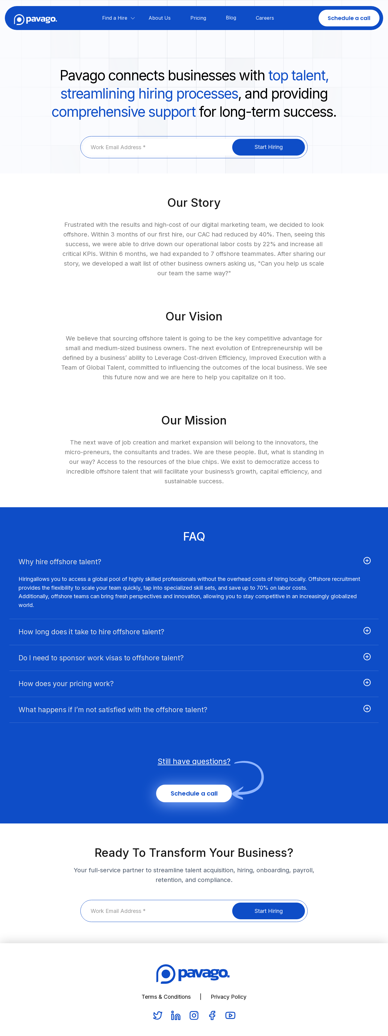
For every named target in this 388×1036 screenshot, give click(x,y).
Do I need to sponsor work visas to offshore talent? (101, 658)
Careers (265, 18)
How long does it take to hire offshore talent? (91, 632)
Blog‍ (231, 18)
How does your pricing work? (66, 683)
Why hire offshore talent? (59, 562)
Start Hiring (269, 147)
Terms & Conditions (166, 997)
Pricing (198, 18)
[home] (36, 18)
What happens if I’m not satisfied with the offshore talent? (112, 710)
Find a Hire (114, 18)
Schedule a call (349, 18)
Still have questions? (194, 761)
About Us (160, 18)
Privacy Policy (228, 997)
